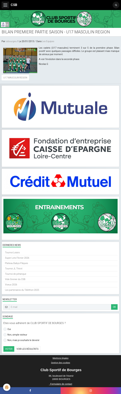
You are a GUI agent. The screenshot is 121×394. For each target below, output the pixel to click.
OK (114, 307)
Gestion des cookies (60, 362)
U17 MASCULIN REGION (15, 77)
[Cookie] (7, 387)
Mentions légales (61, 358)
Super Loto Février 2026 (17, 258)
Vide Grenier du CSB (15, 279)
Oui (7, 329)
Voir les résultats (28, 349)
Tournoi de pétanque (15, 274)
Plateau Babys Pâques (16, 263)
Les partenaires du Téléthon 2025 (22, 290)
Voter (8, 349)
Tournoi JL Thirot (13, 268)
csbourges (11, 41)
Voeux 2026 (11, 284)
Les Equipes (48, 41)
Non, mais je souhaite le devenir (21, 340)
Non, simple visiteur (15, 334)
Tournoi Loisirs (12, 252)
